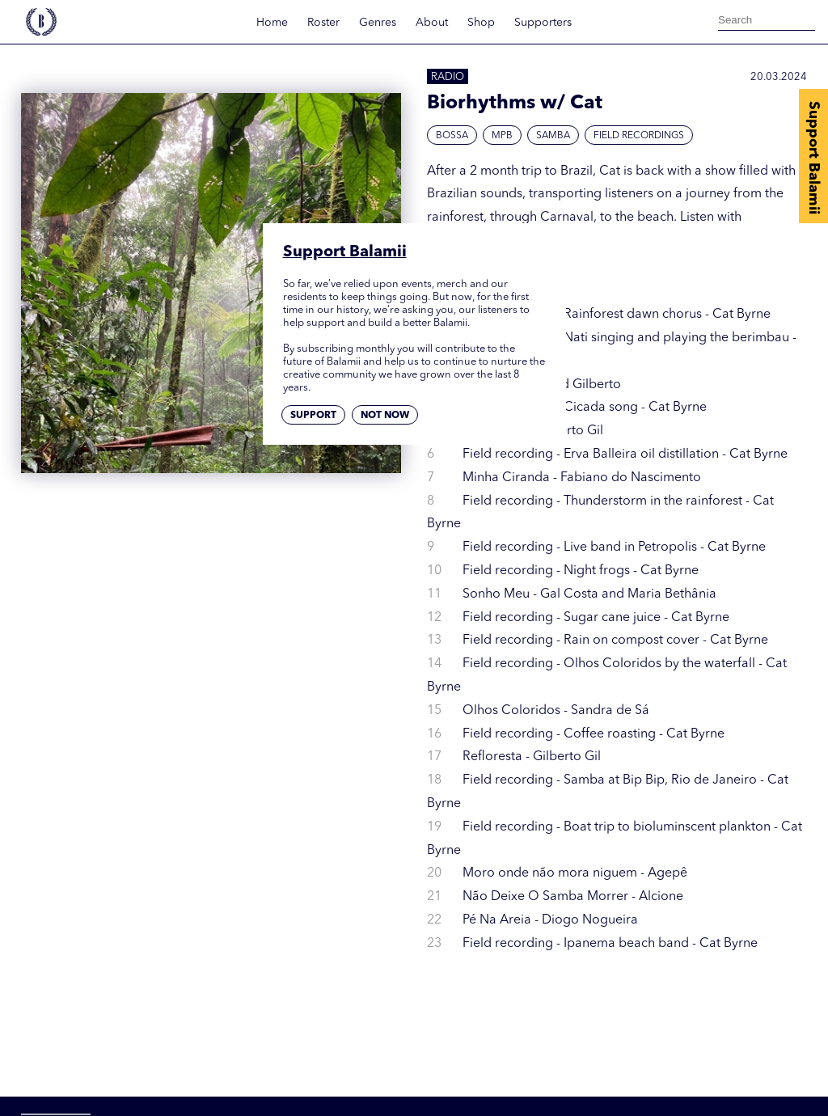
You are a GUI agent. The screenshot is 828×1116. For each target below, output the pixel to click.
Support (313, 416)
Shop (481, 22)
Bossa (452, 136)
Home (272, 22)
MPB (502, 136)
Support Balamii (813, 157)
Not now (385, 416)
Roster (323, 22)
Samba (553, 136)
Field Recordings (639, 136)
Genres (377, 22)
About (432, 22)
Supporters (543, 22)
